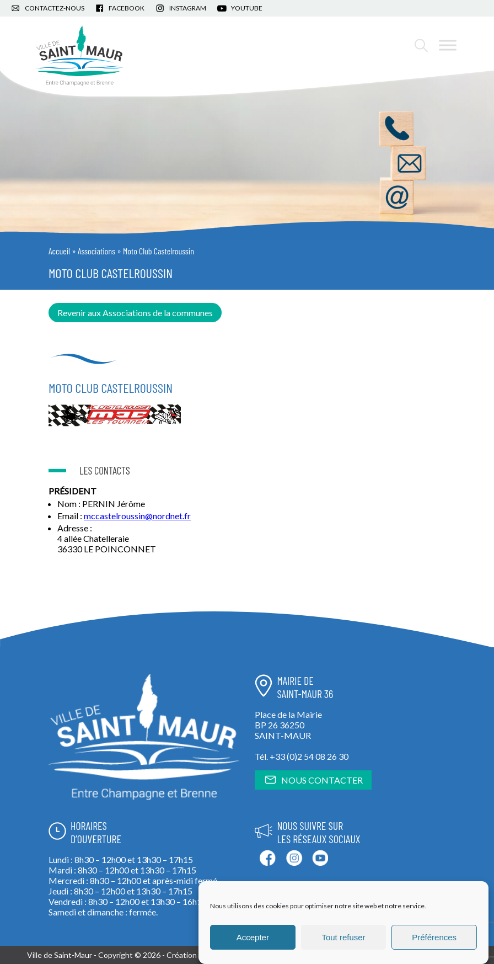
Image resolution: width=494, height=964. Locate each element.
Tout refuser (343, 937)
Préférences (434, 937)
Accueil (59, 251)
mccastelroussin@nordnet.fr (137, 515)
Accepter (253, 937)
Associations (96, 251)
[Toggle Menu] (448, 45)
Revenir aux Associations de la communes (135, 312)
